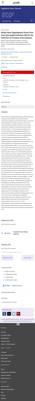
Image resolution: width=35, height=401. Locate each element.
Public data (4, 358)
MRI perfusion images (12, 52)
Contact (3, 395)
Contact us (6, 96)
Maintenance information (8, 372)
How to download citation (9, 93)
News (2, 369)
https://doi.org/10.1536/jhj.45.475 (14, 63)
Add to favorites (10, 271)
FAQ (2, 392)
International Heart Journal (9, 302)
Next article (27, 258)
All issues (17, 21)
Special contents (6, 375)
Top (18, 324)
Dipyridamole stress (6, 54)
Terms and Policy (6, 361)
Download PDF (9, 72)
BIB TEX (6, 85)
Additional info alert (11, 274)
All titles (3, 332)
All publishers (5, 338)
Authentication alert (11, 280)
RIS (5, 78)
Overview (3, 352)
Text (6, 89)
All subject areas (6, 335)
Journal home (6, 21)
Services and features (7, 355)
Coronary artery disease (25, 52)
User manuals (5, 386)
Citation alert (9, 277)
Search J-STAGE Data (8, 344)
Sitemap (3, 398)
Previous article (7, 258)
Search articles (5, 341)
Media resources (6, 378)
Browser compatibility (7, 389)
